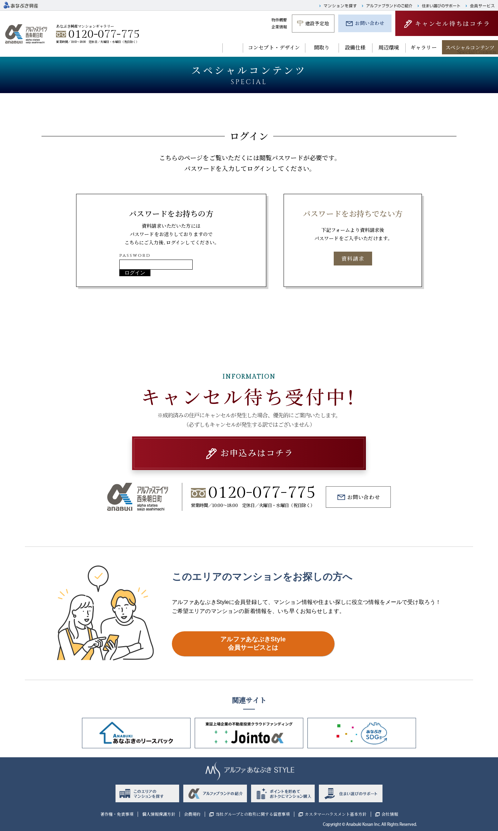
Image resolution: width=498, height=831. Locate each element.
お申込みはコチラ (256, 452)
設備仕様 (355, 47)
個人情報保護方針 (158, 814)
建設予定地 (317, 23)
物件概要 (279, 19)
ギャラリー (424, 47)
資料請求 (352, 258)
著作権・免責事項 (116, 814)
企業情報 (279, 26)
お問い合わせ (369, 22)
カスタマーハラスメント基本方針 (336, 814)
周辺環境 (388, 47)
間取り (322, 47)
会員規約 (192, 814)
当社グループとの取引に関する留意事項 (252, 814)
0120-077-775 (104, 34)
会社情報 (389, 814)
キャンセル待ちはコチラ (452, 23)
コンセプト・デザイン (274, 47)
